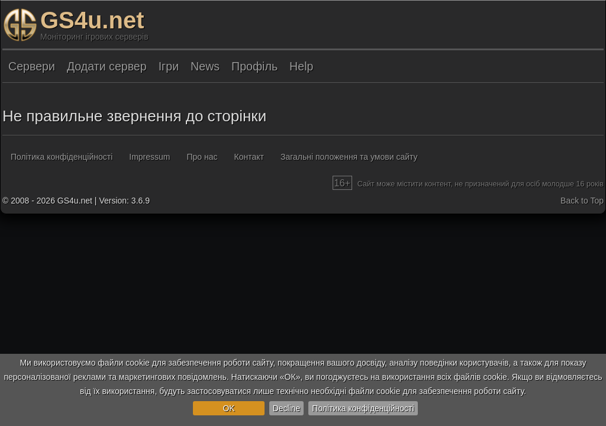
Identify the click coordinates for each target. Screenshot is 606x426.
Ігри (169, 66)
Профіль (254, 66)
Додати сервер (107, 66)
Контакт (249, 157)
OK (228, 408)
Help (301, 66)
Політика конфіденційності (363, 408)
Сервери (31, 66)
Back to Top (582, 200)
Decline (287, 408)
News (205, 66)
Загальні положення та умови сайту (349, 157)
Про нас (202, 157)
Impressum (149, 157)
